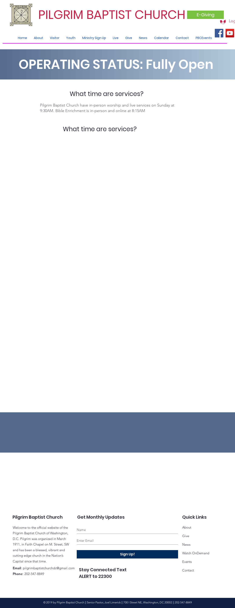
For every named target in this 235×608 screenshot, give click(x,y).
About (186, 527)
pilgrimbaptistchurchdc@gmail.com (49, 568)
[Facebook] (219, 33)
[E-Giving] (205, 14)
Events (187, 562)
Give (185, 536)
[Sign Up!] (127, 554)
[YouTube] (230, 33)
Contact (188, 570)
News (186, 544)
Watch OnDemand (195, 553)
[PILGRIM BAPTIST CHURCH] (113, 15)
